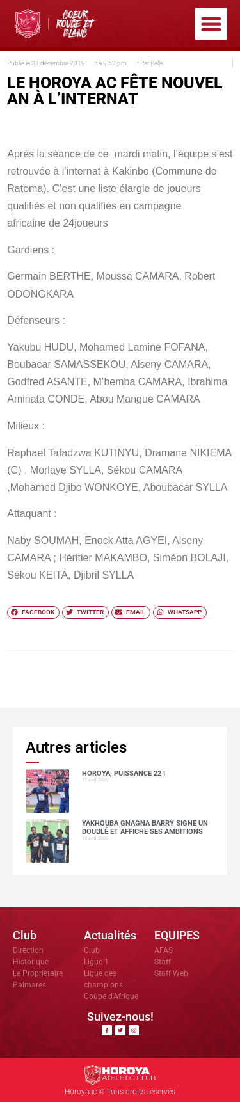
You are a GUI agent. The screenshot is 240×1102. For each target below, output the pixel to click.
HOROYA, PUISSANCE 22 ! (123, 773)
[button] (211, 24)
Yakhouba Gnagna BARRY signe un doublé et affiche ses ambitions (145, 827)
